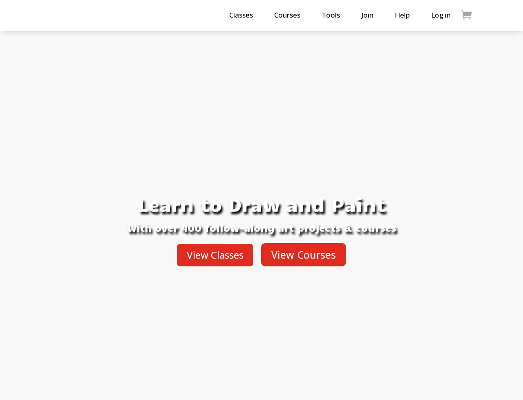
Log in (441, 15)
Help (402, 15)
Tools (331, 15)
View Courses (303, 254)
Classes (241, 15)
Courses (287, 15)
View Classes (215, 254)
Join (367, 15)
